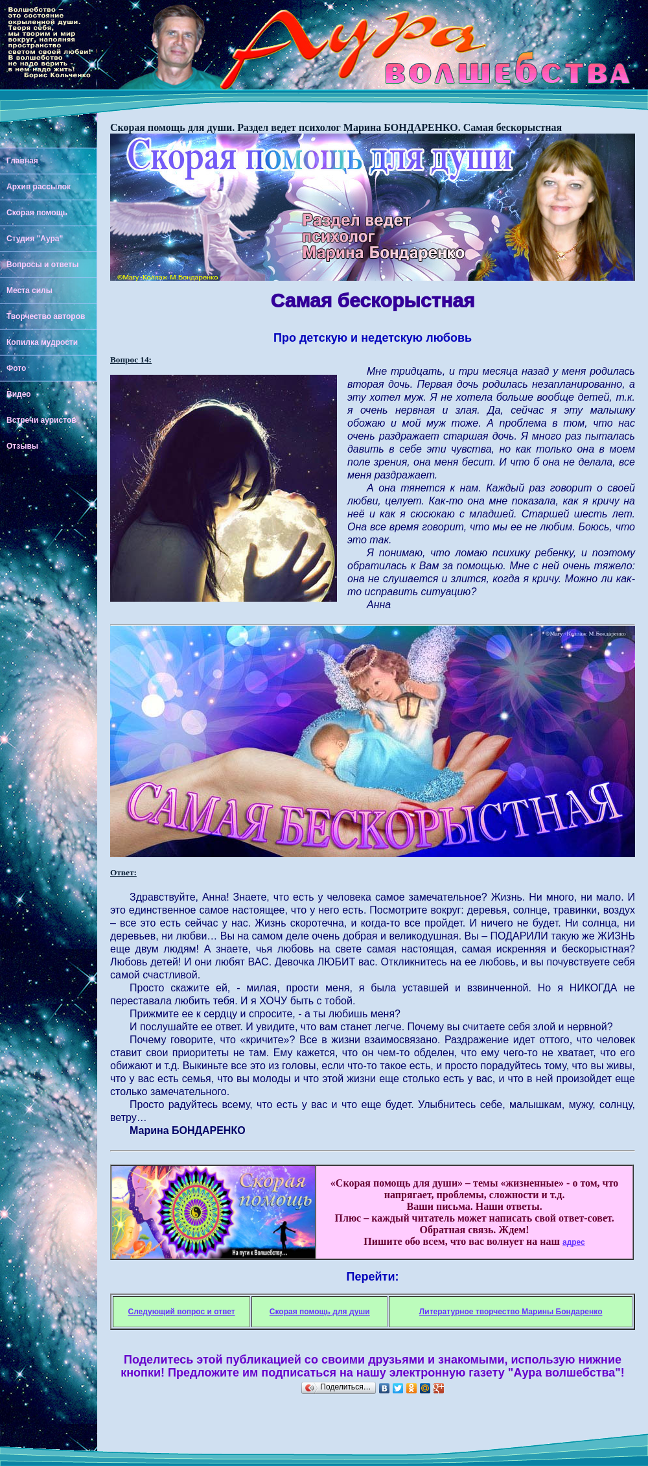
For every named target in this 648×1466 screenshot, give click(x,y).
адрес (573, 1242)
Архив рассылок (38, 186)
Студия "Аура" (34, 238)
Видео (18, 394)
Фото (16, 368)
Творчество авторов (45, 316)
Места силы (29, 290)
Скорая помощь (36, 212)
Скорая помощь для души (320, 1311)
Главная (22, 160)
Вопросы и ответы (42, 264)
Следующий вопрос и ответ (181, 1311)
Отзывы (22, 446)
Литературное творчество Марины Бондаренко (511, 1311)
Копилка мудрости (42, 342)
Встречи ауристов (41, 420)
